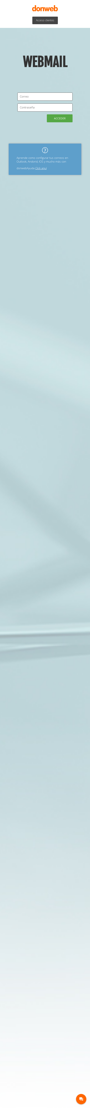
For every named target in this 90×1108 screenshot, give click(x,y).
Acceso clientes (45, 20)
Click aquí (41, 168)
